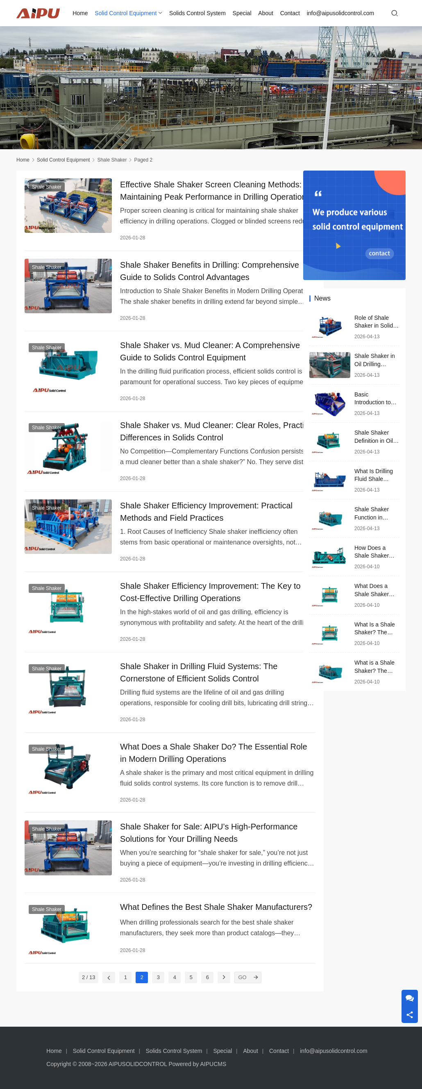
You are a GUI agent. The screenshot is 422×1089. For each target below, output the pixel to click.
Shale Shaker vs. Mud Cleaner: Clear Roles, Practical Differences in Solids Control (191, 434)
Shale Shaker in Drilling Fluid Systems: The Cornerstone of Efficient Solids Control (190, 678)
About (266, 13)
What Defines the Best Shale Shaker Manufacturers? (178, 921)
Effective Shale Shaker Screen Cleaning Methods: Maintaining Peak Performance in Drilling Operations (189, 191)
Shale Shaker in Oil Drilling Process (374, 364)
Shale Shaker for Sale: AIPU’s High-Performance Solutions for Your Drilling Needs (194, 840)
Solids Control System (198, 13)
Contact (290, 13)
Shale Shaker (46, 187)
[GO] (241, 996)
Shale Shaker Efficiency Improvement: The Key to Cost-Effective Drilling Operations (197, 597)
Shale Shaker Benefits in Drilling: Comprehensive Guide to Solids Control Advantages (183, 272)
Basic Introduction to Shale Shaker (372, 402)
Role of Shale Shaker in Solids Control (375, 325)
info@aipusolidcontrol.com (340, 13)
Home (80, 13)
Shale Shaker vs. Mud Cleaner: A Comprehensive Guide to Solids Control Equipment (183, 353)
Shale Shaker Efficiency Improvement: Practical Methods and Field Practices (197, 515)
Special (242, 13)
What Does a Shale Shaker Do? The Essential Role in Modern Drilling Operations (195, 759)
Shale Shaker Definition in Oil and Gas (373, 440)
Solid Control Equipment (126, 13)
